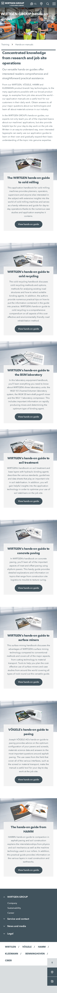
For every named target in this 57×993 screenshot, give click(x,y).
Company (12, 903)
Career (10, 912)
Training (5, 44)
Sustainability (14, 908)
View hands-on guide (28, 224)
